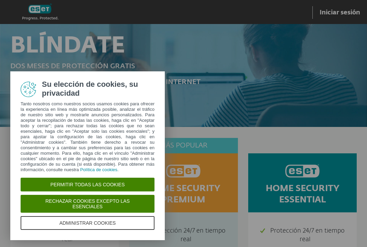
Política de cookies (98, 169)
